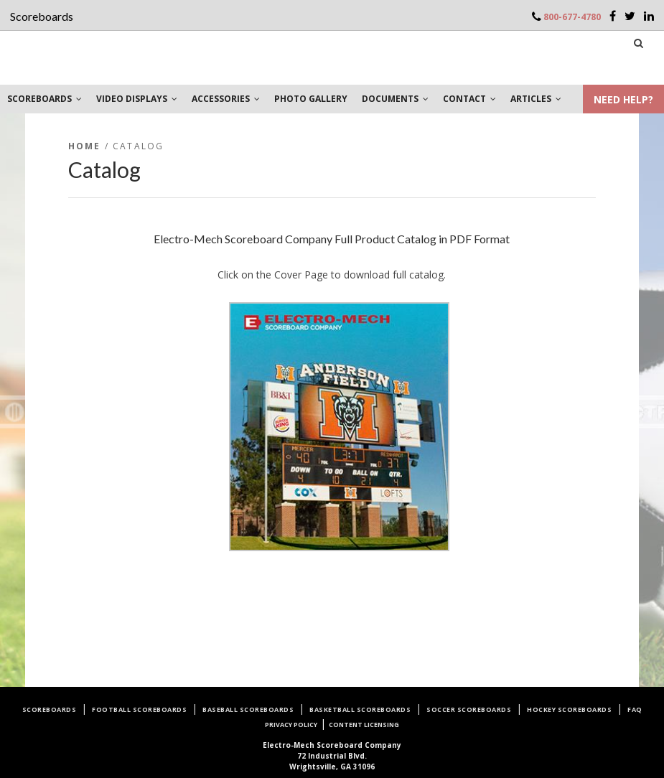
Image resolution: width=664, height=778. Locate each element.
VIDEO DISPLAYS (136, 99)
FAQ (634, 709)
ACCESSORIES (226, 99)
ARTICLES (535, 99)
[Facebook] (612, 15)
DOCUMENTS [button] (395, 99)
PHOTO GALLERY (310, 99)
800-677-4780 (572, 17)
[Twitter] (630, 15)
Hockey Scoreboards (569, 709)
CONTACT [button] (469, 99)
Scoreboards (49, 709)
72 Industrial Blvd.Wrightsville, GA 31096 (332, 756)
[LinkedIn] (649, 15)
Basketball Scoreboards (360, 709)
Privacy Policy (291, 724)
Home (84, 146)
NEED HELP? (623, 99)
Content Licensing (364, 724)
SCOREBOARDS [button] (44, 99)
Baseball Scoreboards (248, 709)
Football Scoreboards (139, 709)
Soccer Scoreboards (468, 709)
